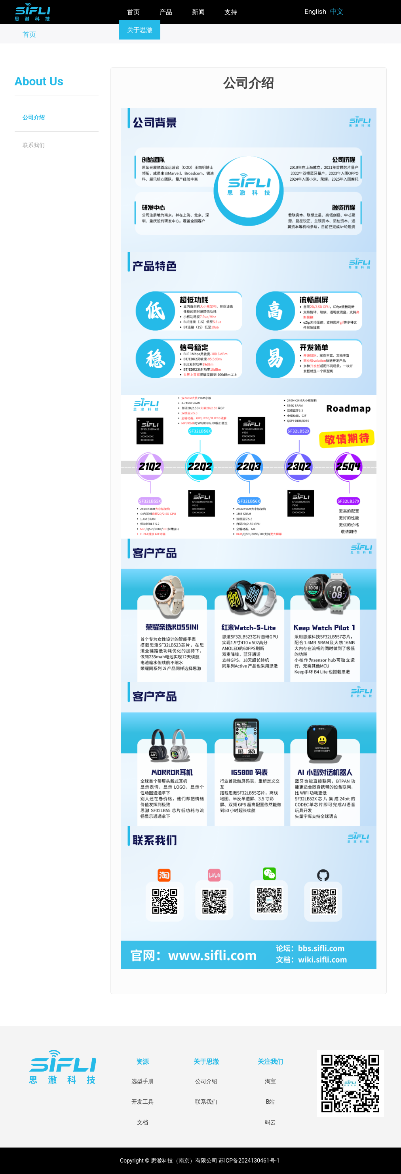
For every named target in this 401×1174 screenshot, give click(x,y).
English (315, 11)
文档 (142, 1122)
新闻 (198, 12)
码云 (270, 1122)
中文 (337, 11)
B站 (270, 1102)
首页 (133, 12)
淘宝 (270, 1081)
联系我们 (34, 145)
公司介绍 (34, 117)
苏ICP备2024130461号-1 (250, 1160)
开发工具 (142, 1102)
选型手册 (142, 1081)
